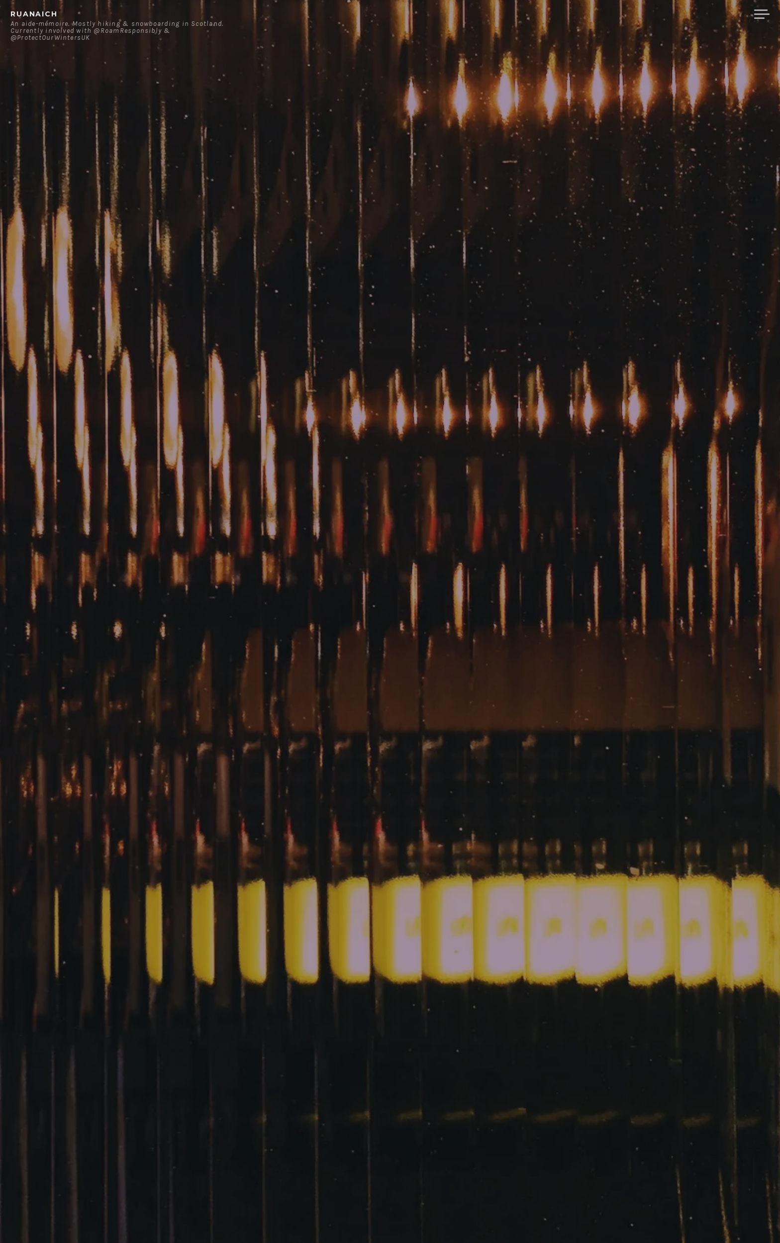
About (596, 14)
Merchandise (709, 14)
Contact (643, 14)
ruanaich (34, 13)
